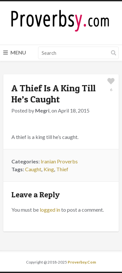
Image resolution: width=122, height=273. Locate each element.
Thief (62, 169)
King (49, 169)
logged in (50, 209)
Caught (33, 169)
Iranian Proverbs (59, 161)
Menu (14, 52)
